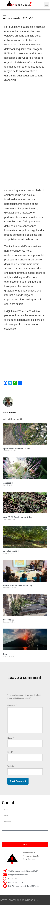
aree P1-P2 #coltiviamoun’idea (17, 517)
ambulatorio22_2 (11, 551)
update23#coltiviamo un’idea (16, 448)
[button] (47, 4)
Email (10, 752)
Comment (12, 705)
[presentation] (20, 836)
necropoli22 (8, 619)
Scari (5, 654)
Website (10, 766)
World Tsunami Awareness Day (17, 585)
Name (10, 738)
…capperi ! (8, 483)
